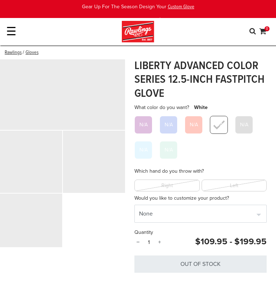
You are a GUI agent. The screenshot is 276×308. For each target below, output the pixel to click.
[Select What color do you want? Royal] (169, 125)
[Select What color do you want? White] (219, 125)
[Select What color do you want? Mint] (169, 150)
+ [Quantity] (159, 242)
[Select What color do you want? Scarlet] (194, 125)
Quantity (143, 232)
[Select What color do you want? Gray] (244, 125)
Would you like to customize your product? (181, 198)
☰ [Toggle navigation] (11, 31)
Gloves (32, 52)
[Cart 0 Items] (263, 32)
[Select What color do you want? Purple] (143, 125)
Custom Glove (181, 7)
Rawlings (13, 52)
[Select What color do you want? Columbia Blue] (143, 150)
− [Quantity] (137, 242)
